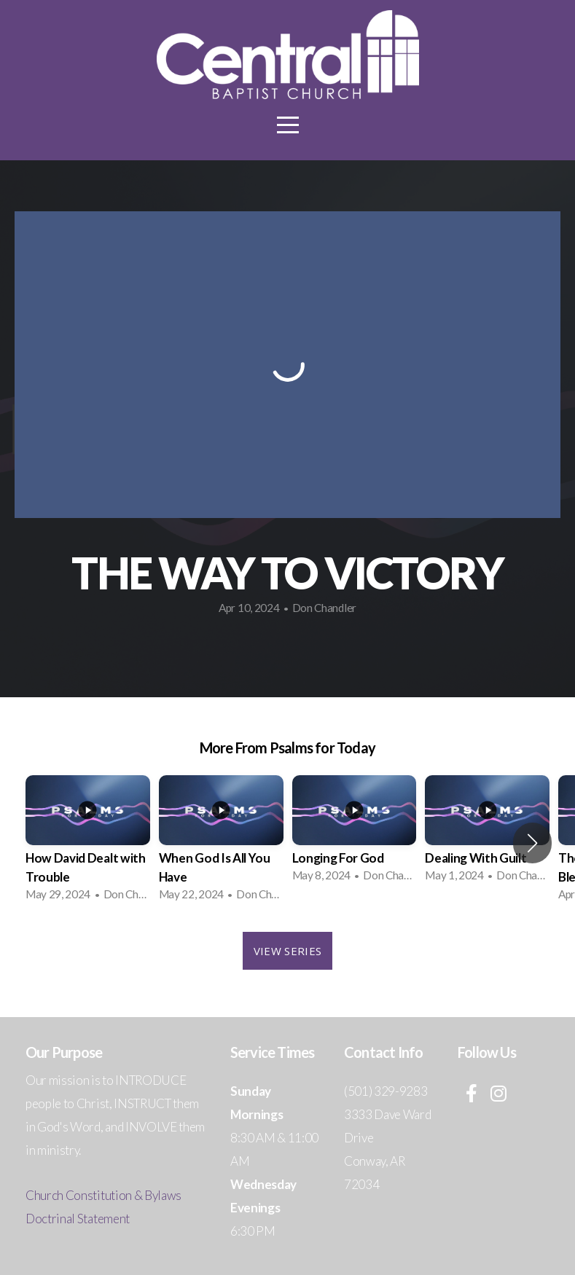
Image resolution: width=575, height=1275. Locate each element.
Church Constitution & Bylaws (103, 1195)
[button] (532, 843)
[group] (88, 842)
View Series (287, 951)
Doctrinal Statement (78, 1218)
